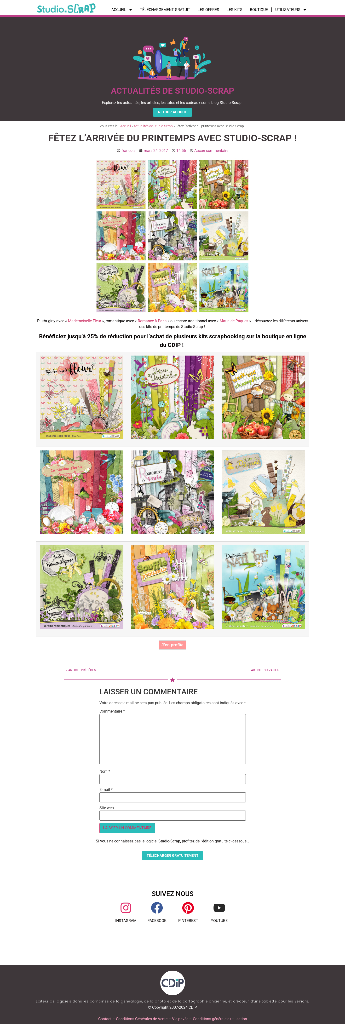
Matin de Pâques (234, 321)
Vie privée (180, 1019)
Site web (106, 808)
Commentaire (112, 712)
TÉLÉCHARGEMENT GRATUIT (165, 9)
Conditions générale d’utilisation (220, 1019)
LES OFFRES (208, 9)
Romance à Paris (152, 321)
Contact (104, 1019)
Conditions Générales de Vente (141, 1019)
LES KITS (234, 9)
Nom (104, 772)
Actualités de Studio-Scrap (153, 126)
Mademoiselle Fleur (84, 321)
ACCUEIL (121, 10)
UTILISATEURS (291, 10)
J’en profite (172, 645)
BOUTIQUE (259, 9)
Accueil (125, 126)
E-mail (106, 790)
